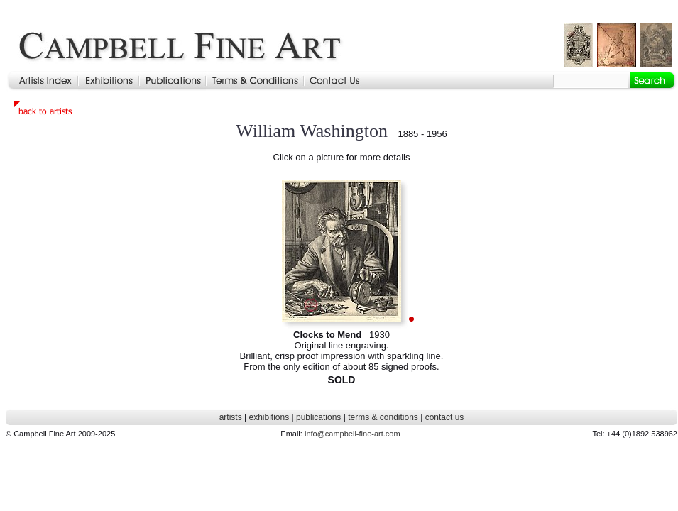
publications (318, 417)
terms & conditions (383, 417)
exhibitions (268, 417)
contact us (444, 417)
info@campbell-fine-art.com (352, 433)
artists (230, 417)
